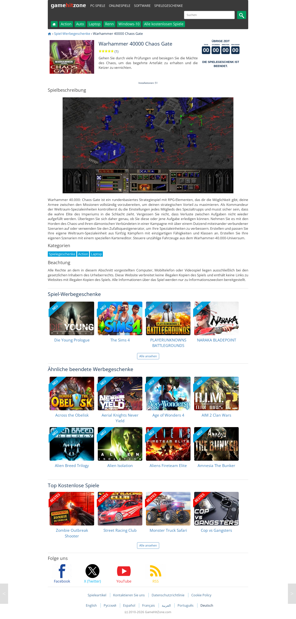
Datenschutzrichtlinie (168, 595)
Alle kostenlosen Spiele (163, 23)
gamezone (68, 5)
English (92, 605)
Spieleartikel (97, 595)
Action (66, 23)
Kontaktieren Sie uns (129, 595)
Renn (109, 23)
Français (149, 605)
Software (142, 5)
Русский (110, 605)
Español (129, 605)
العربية (166, 605)
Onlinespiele (119, 5)
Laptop (94, 23)
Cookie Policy (201, 595)
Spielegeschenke (168, 5)
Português (186, 605)
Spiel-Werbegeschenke (72, 33)
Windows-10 (128, 23)
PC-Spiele (97, 5)
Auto (80, 23)
